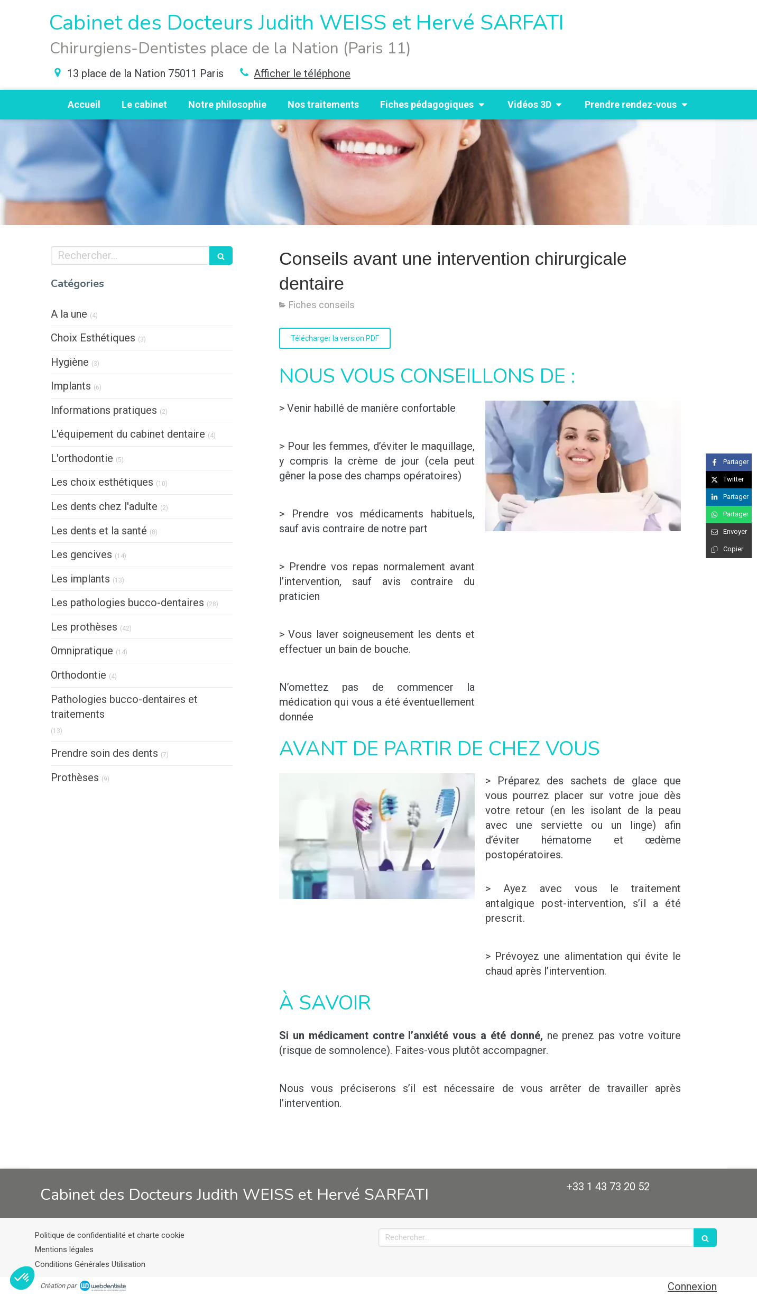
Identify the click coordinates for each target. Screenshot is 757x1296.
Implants (71, 385)
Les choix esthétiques (102, 482)
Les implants (80, 578)
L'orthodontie (82, 458)
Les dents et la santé (99, 530)
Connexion (692, 1286)
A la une (69, 314)
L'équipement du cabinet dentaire (128, 434)
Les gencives (81, 554)
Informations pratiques (104, 410)
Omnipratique (82, 650)
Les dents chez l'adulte (104, 506)
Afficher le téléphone (302, 73)
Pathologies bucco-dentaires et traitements (124, 707)
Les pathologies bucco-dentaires (127, 602)
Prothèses (75, 777)
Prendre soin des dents (104, 753)
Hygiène (70, 362)
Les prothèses (84, 627)
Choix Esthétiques (93, 337)
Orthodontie (78, 675)
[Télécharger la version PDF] (335, 338)
